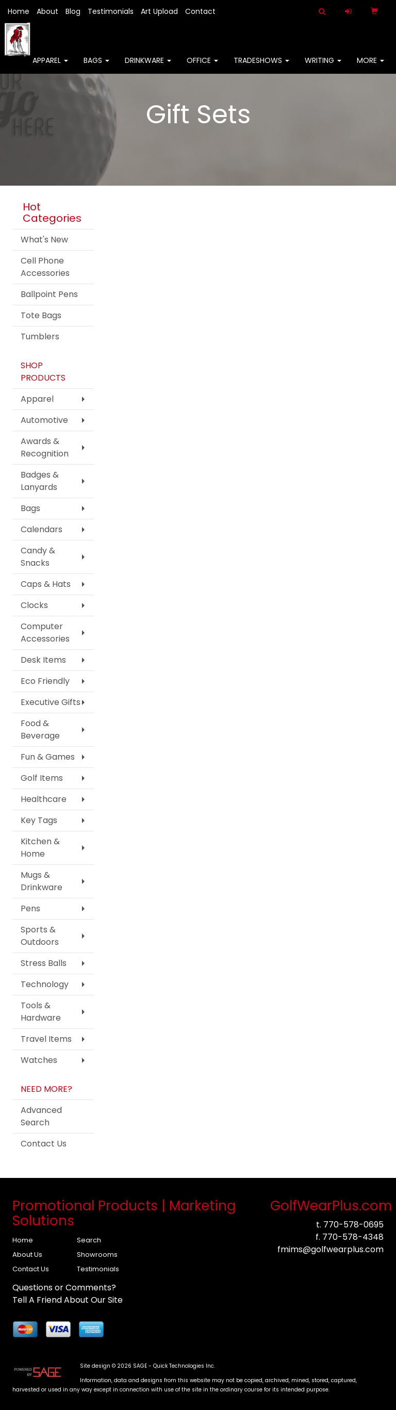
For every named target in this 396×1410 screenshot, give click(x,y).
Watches (39, 1060)
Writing (323, 67)
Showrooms (97, 1254)
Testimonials (111, 11)
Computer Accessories (45, 632)
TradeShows (261, 67)
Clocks (34, 605)
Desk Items (43, 660)
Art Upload (159, 11)
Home (18, 11)
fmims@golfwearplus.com (330, 1249)
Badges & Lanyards (40, 481)
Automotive (44, 420)
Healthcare (44, 799)
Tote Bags (41, 315)
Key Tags (39, 820)
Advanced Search (41, 1116)
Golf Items (42, 778)
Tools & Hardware (41, 1011)
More (370, 67)
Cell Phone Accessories (45, 267)
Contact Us (44, 1144)
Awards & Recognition (45, 447)
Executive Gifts (50, 702)
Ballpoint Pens (49, 294)
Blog (72, 11)
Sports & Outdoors (40, 936)
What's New (44, 239)
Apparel (50, 67)
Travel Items (46, 1039)
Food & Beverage (40, 729)
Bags (96, 67)
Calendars (41, 529)
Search (89, 1240)
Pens (30, 908)
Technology (45, 984)
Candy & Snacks (38, 557)
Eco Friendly (45, 681)
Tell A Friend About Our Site (67, 1300)
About (47, 11)
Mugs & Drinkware (41, 881)
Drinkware (148, 67)
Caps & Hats (46, 584)
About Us (27, 1254)
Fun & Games (48, 757)
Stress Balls (44, 963)
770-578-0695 (353, 1225)
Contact (200, 11)
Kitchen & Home (40, 847)
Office (202, 67)
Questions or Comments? (64, 1287)
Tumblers (40, 336)
